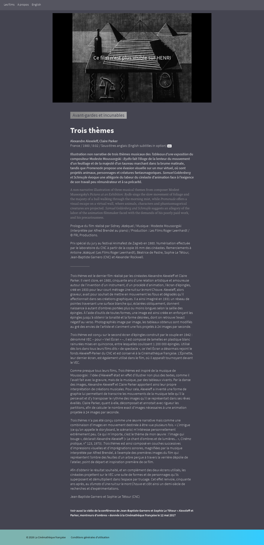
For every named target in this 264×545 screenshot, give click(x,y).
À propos (23, 4)
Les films (9, 4)
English (36, 4)
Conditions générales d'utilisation (90, 537)
